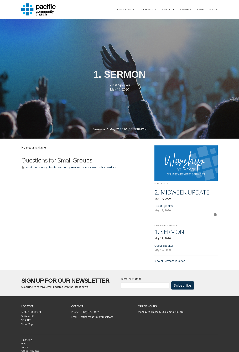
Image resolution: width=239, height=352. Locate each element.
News (24, 347)
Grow (168, 9)
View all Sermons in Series (169, 260)
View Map (27, 324)
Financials (26, 340)
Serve (186, 9)
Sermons (99, 129)
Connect (148, 9)
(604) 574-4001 (90, 312)
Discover (126, 9)
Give (200, 9)
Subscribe (182, 285)
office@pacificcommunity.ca (97, 316)
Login (213, 9)
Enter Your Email (131, 278)
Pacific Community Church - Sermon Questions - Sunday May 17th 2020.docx (68, 167)
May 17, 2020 (118, 129)
